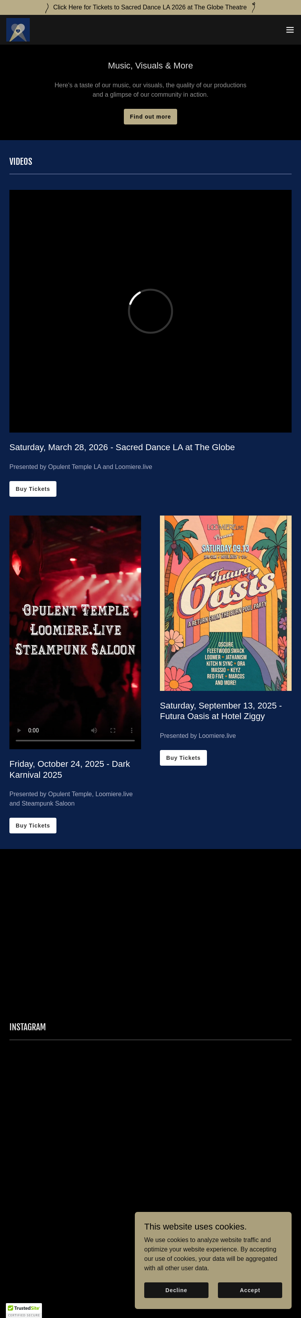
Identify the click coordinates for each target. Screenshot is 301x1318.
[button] (290, 30)
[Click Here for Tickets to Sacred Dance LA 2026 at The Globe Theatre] (150, 7)
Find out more (150, 117)
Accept (250, 1290)
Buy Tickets (33, 489)
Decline (176, 1290)
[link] (18, 29)
